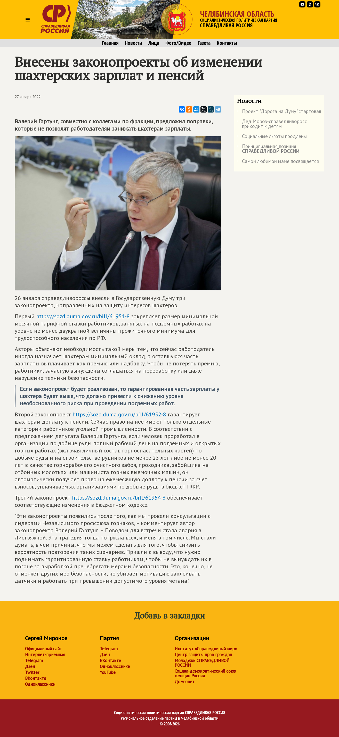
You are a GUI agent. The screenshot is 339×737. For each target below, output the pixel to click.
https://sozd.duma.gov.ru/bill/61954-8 (119, 497)
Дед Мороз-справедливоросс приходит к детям (272, 124)
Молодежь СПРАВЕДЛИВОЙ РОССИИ (202, 662)
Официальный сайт (43, 648)
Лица (153, 43)
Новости (133, 43)
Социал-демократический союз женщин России (205, 673)
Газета (204, 43)
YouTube (108, 672)
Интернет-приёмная (45, 654)
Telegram (34, 660)
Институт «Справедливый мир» (206, 648)
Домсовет (185, 681)
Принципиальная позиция (268, 149)
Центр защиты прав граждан (203, 654)
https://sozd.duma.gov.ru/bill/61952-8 (119, 414)
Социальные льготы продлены (272, 137)
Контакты (227, 43)
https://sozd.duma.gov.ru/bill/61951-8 (83, 316)
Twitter (32, 672)
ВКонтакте (35, 678)
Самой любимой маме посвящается (278, 162)
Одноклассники (40, 684)
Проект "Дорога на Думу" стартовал (279, 112)
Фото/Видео (178, 43)
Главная (110, 43)
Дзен (30, 666)
